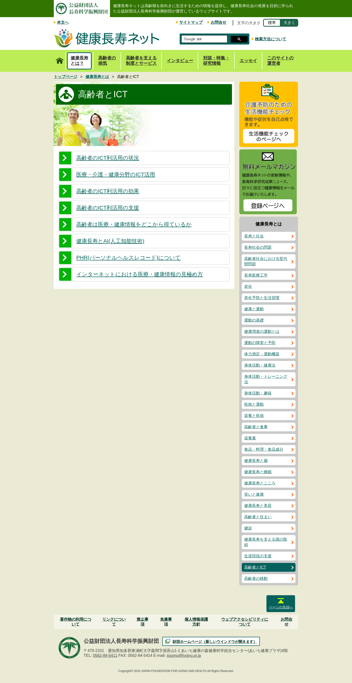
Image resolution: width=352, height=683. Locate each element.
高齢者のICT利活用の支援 (107, 208)
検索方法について (270, 39)
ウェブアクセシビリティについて (244, 621)
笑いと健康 (254, 494)
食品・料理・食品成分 (263, 449)
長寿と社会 (254, 236)
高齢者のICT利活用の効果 (107, 191)
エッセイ (248, 60)
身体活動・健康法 (259, 365)
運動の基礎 (254, 320)
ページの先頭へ (281, 607)
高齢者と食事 (256, 427)
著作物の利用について (75, 621)
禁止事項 (142, 621)
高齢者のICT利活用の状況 (107, 158)
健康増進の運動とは (261, 331)
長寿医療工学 (256, 275)
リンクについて (114, 621)
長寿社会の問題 (258, 247)
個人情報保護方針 (196, 621)
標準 (272, 23)
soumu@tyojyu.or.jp (184, 655)
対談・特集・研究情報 (216, 61)
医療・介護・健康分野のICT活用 (115, 174)
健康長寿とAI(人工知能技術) (110, 241)
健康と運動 (254, 309)
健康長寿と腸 (256, 461)
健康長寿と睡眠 (258, 472)
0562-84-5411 (105, 655)
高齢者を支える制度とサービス (141, 61)
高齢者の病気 (107, 61)
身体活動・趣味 (258, 393)
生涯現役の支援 (258, 556)
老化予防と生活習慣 (261, 298)
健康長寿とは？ (79, 61)
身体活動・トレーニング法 (265, 379)
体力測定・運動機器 (261, 354)
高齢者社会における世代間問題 (265, 261)
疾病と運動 (254, 404)
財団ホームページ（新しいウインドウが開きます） (215, 641)
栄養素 (250, 438)
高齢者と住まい (258, 517)
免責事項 (166, 621)
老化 (248, 286)
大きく (289, 23)
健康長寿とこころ (259, 483)
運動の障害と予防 (259, 343)
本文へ (63, 22)
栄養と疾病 (254, 416)
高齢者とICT (255, 567)
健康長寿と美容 (258, 506)
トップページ (59, 58)
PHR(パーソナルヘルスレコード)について (128, 258)
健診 (248, 528)
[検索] (204, 39)
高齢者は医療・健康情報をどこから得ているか (134, 224)
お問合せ (218, 22)
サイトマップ (191, 22)
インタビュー (180, 60)
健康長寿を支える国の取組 (265, 542)
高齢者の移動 (256, 578)
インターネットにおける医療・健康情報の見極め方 (139, 274)
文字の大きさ (249, 23)
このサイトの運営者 (280, 61)
